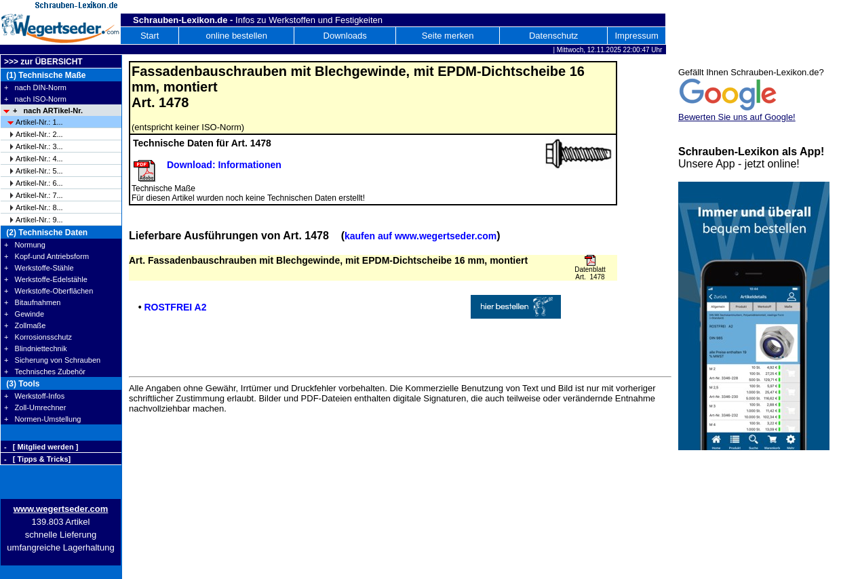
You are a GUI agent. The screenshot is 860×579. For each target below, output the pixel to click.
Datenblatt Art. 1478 (590, 273)
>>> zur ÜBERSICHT (43, 61)
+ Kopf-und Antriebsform (46, 256)
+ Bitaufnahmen (32, 302)
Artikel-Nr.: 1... (39, 122)
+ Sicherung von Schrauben (52, 360)
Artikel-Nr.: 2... (39, 134)
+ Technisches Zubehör (44, 371)
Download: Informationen (224, 164)
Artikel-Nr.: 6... (39, 183)
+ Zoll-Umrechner (35, 407)
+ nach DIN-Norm (35, 87)
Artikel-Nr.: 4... (39, 159)
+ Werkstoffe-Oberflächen (48, 291)
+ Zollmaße (24, 325)
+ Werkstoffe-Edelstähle (45, 279)
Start (149, 36)
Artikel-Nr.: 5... (39, 171)
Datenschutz (553, 36)
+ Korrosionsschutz (38, 337)
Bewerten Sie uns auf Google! (737, 117)
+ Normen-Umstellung (42, 419)
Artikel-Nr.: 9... (39, 220)
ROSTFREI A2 (175, 307)
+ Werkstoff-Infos (34, 396)
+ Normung (24, 245)
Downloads (345, 36)
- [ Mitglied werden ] (41, 447)
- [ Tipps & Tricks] (37, 459)
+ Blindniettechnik (35, 348)
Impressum (636, 36)
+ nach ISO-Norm (35, 99)
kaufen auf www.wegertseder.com (420, 236)
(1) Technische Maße (44, 75)
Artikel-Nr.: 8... (39, 207)
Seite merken (448, 36)
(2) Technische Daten (45, 232)
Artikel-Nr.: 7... (39, 195)
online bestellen (236, 36)
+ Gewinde (24, 314)
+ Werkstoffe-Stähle (39, 268)
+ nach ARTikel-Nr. (48, 110)
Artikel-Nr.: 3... (39, 146)
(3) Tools (21, 383)
